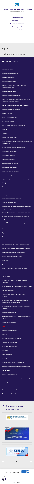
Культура (4, 133)
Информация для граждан (9, 91)
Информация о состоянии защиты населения (14, 237)
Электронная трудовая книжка (10, 342)
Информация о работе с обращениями (12, 394)
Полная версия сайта (17, 26)
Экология (4, 129)
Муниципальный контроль (9, 229)
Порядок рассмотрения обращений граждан (13, 125)
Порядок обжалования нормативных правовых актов (16, 212)
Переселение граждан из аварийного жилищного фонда (17, 286)
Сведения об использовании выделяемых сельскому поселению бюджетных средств (16, 100)
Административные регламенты (10, 382)
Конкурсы (4, 358)
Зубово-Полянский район (17, 11)
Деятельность (5, 260)
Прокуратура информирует (9, 81)
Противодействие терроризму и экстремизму (14, 147)
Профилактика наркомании (9, 346)
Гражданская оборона (7, 290)
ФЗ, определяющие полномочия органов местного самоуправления (15, 218)
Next (31, 461)
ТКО (3, 272)
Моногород (5, 350)
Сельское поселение (7, 65)
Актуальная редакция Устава (9, 137)
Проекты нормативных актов (10, 117)
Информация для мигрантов (9, 330)
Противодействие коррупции (10, 163)
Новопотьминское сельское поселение (17, 9)
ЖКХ (3, 264)
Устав (3, 187)
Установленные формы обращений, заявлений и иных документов (16, 307)
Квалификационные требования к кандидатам (14, 183)
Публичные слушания (8, 121)
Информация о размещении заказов (11, 95)
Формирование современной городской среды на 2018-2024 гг (16, 317)
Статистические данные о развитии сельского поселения (14, 295)
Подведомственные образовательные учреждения (15, 244)
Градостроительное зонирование (10, 171)
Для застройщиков (7, 354)
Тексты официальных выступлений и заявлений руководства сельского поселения (15, 301)
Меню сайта (15, 20)
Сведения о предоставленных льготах (12, 240)
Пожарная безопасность (8, 77)
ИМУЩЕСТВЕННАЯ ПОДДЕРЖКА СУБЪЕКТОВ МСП (15, 268)
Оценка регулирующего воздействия (11, 338)
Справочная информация (8, 175)
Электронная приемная (18, 23)
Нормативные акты (7, 113)
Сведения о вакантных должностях (11, 198)
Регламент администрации (9, 202)
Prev (3, 461)
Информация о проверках (9, 312)
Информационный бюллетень (10, 73)
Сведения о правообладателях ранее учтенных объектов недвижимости (17, 142)
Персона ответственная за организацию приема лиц (16, 378)
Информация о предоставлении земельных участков (16, 366)
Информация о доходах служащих (11, 109)
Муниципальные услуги (8, 155)
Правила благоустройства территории (12, 256)
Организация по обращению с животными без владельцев (14, 281)
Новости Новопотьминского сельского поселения (15, 105)
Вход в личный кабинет (18, 30)
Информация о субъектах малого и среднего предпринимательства (14, 86)
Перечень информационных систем (11, 233)
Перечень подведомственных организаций (13, 252)
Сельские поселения (17, 17)
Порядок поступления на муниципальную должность (16, 248)
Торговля (4, 334)
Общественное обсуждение (9, 322)
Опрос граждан (6, 370)
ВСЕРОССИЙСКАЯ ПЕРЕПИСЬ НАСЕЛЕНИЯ (13, 362)
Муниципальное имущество (9, 167)
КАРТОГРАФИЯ (6, 276)
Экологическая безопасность (9, 374)
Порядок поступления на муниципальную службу (15, 179)
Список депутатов (6, 191)
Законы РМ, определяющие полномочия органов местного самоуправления (15, 224)
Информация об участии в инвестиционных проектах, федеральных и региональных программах (16, 207)
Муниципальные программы (9, 151)
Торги (3, 326)
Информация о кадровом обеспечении (12, 390)
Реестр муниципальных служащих (11, 194)
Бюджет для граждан (7, 69)
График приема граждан (8, 159)
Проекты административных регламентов (13, 386)
